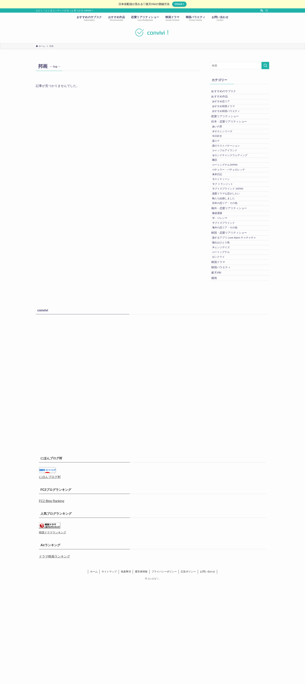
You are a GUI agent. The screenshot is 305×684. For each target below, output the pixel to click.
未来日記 (221, 219)
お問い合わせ (207, 671)
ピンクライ (222, 344)
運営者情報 (141, 671)
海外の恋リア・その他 (229, 300)
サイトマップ (109, 671)
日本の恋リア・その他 (229, 263)
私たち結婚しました (227, 255)
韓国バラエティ (223, 360)
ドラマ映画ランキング (54, 656)
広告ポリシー (188, 671)
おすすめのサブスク (226, 92)
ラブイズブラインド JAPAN (231, 241)
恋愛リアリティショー (227, 130)
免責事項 (126, 671)
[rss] (261, 10)
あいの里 (221, 146)
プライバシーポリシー (164, 671)
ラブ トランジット (226, 233)
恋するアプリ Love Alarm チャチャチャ (238, 315)
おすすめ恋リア (225, 108)
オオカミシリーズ (226, 153)
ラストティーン (225, 226)
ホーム (94, 671)
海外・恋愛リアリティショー (232, 270)
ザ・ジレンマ (223, 285)
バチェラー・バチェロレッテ (232, 212)
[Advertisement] (152, 477)
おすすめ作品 (222, 100)
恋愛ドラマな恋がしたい (230, 248)
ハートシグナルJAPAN (229, 204)
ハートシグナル (225, 337)
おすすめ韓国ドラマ (227, 115)
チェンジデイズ (225, 330)
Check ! (179, 4)
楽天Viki (219, 368)
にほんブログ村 (50, 577)
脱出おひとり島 (225, 322)
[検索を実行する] (265, 65)
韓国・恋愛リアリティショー (232, 307)
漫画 (217, 376)
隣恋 (218, 197)
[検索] (266, 10)
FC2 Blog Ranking (51, 601)
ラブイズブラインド (227, 293)
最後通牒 (221, 278)
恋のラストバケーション (230, 175)
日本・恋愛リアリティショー (232, 138)
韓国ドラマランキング (52, 632)
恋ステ (220, 168)
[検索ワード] (239, 65)
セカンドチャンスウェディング (234, 190)
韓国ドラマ (221, 352)
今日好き (221, 161)
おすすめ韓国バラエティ (230, 122)
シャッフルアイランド (229, 183)
